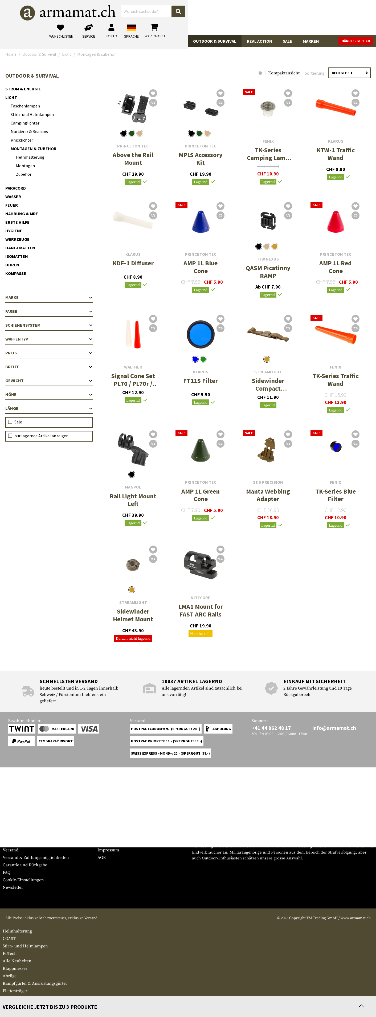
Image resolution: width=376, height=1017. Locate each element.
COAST (9, 938)
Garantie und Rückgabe (25, 865)
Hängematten (20, 247)
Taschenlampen (25, 106)
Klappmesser (15, 968)
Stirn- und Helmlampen (32, 114)
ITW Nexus (268, 259)
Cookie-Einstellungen (23, 880)
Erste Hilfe (17, 222)
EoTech (10, 953)
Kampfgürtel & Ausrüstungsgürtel (35, 983)
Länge (49, 408)
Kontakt (10, 842)
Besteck (10, 998)
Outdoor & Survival (214, 41)
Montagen (25, 165)
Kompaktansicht (284, 73)
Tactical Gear (130, 41)
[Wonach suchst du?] (169, 17)
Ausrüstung (168, 41)
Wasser (13, 196)
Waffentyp (49, 339)
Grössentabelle (17, 835)
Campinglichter (25, 123)
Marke (49, 297)
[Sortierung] (349, 72)
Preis (49, 352)
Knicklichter (22, 140)
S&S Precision (268, 482)
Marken (311, 41)
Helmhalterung (30, 157)
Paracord (15, 188)
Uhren (12, 264)
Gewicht (49, 380)
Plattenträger (15, 991)
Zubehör (23, 174)
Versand (10, 850)
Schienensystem (49, 325)
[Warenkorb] (342, 17)
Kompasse (15, 273)
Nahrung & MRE (21, 213)
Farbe (49, 311)
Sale (287, 41)
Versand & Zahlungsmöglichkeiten (36, 857)
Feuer (11, 205)
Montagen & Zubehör (33, 148)
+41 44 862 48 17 (271, 727)
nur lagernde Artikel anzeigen (41, 435)
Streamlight (268, 371)
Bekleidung (91, 41)
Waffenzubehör (51, 41)
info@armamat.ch (334, 727)
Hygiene (13, 230)
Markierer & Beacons (29, 131)
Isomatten (16, 256)
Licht (11, 97)
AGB (101, 857)
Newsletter (13, 887)
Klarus (335, 141)
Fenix (268, 141)
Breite (49, 366)
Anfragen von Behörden (120, 842)
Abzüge (10, 976)
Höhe (49, 394)
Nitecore (200, 597)
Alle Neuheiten (17, 961)
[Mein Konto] (299, 17)
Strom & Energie (23, 88)
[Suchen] (223, 17)
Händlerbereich (356, 41)
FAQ (6, 872)
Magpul (133, 487)
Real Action (259, 41)
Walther (133, 367)
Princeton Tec (133, 146)
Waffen (15, 41)
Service (13, 824)
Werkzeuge (17, 239)
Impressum (108, 850)
